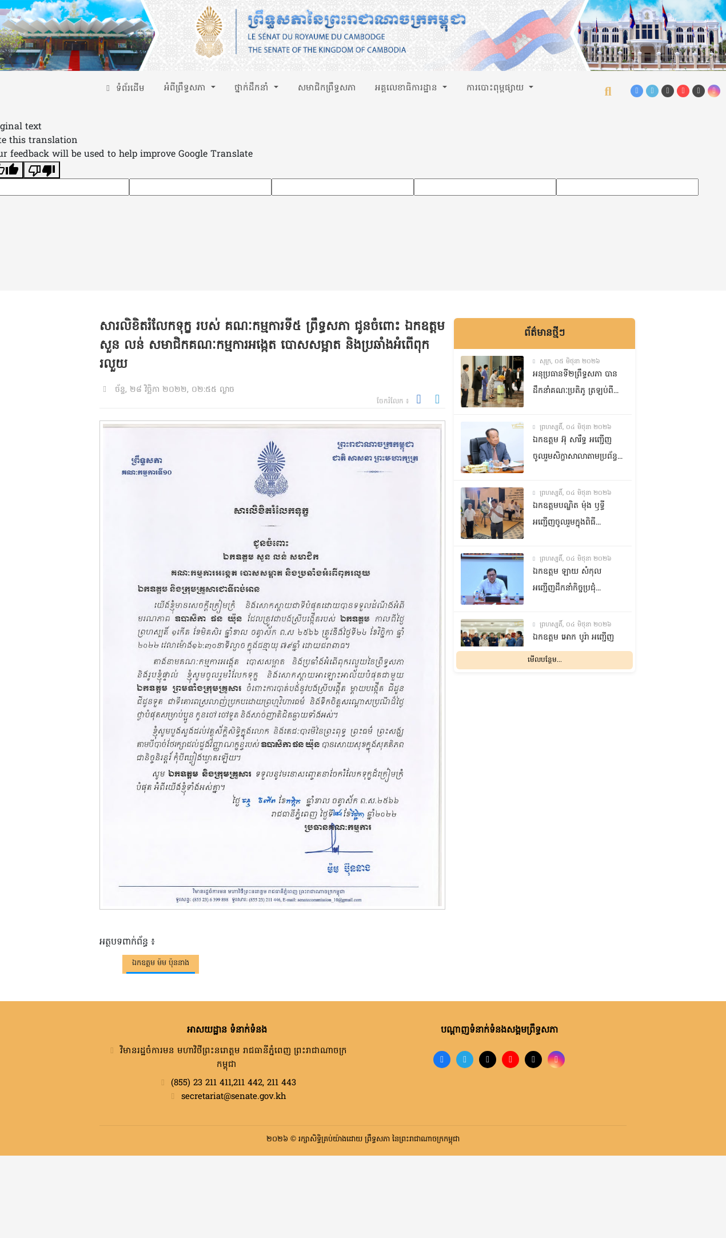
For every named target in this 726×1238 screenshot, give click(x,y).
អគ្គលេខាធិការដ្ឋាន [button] (407, 88)
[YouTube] (683, 91)
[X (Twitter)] (698, 91)
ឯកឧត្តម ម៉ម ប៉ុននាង (160, 963)
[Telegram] (652, 91)
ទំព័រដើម (124, 88)
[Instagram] (714, 91)
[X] (533, 1059)
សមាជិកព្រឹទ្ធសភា (327, 88)
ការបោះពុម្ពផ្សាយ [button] (496, 88)
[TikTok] (667, 91)
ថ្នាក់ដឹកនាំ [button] (253, 88)
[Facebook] (637, 91)
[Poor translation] (41, 169)
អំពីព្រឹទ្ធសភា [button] (186, 88)
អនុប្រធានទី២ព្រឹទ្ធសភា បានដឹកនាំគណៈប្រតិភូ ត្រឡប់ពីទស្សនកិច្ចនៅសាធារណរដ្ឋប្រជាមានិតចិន (575, 384)
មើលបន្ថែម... (545, 660)
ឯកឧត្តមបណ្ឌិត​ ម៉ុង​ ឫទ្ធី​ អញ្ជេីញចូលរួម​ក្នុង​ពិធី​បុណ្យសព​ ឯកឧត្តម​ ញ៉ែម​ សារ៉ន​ (571, 515)
